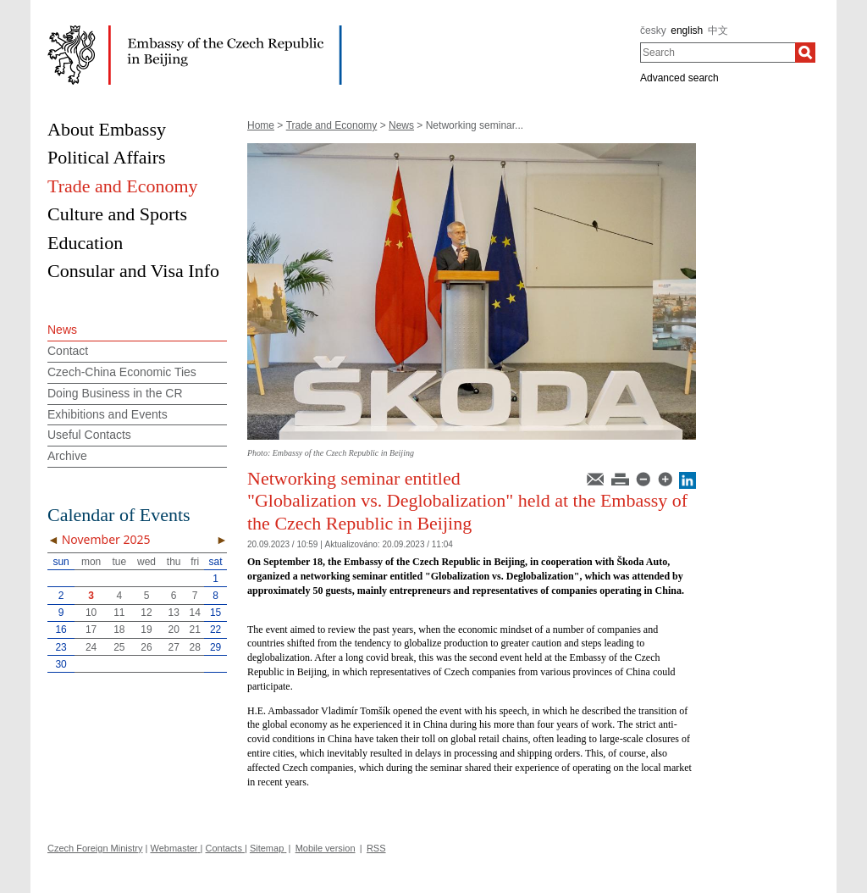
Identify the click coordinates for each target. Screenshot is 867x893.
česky (653, 30)
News (401, 125)
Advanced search (679, 78)
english (687, 30)
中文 (718, 30)
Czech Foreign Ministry (94, 848)
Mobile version (325, 848)
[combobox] (717, 52)
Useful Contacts (89, 434)
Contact (67, 351)
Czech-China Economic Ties (121, 372)
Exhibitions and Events (107, 414)
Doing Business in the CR (115, 393)
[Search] (805, 52)
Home (260, 125)
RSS (376, 848)
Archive (67, 456)
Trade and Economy (332, 125)
